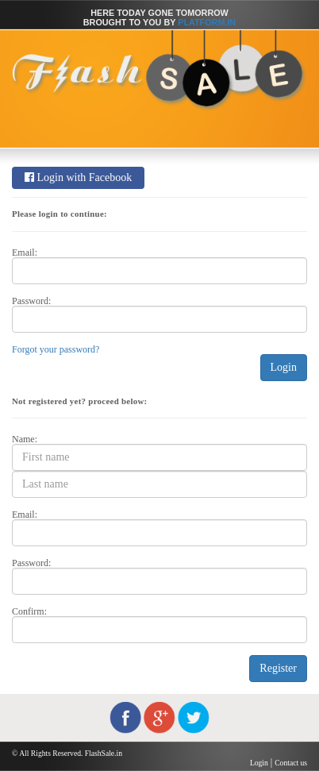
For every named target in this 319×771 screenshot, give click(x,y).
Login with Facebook (78, 177)
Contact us (291, 762)
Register (278, 668)
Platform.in (207, 22)
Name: (24, 439)
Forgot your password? (55, 349)
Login (284, 367)
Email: (24, 252)
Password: (31, 301)
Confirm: (29, 611)
